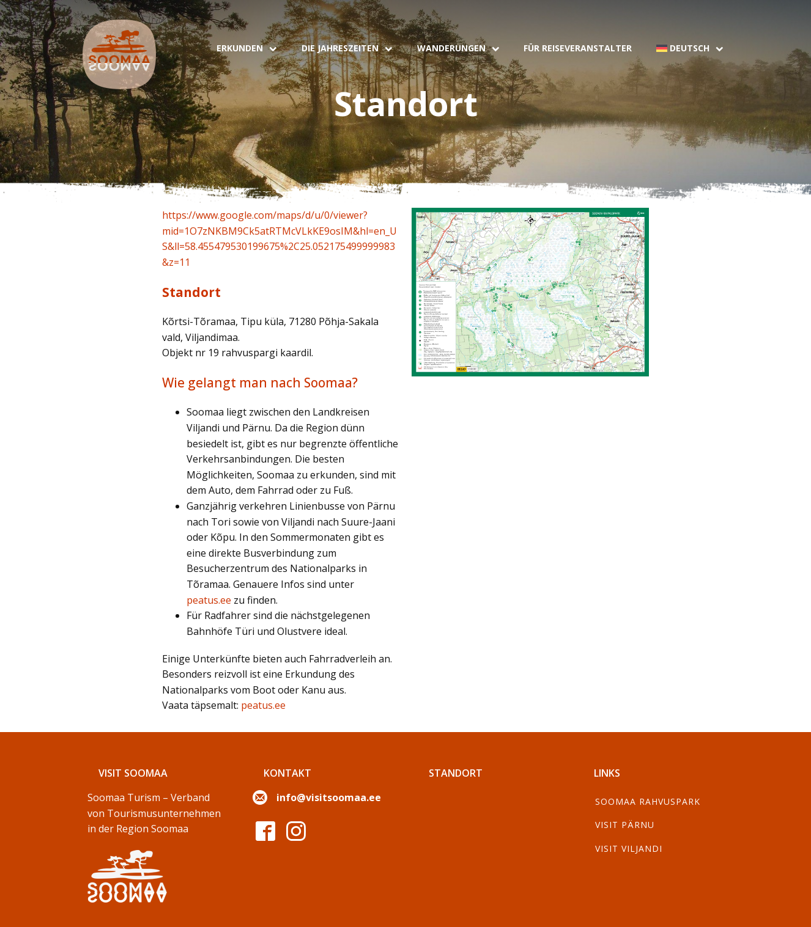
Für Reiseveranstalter (578, 48)
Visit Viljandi (628, 848)
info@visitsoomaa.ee (328, 797)
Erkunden (247, 48)
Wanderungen (458, 48)
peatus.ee (209, 600)
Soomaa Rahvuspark (647, 801)
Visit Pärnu (624, 824)
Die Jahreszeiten (347, 48)
